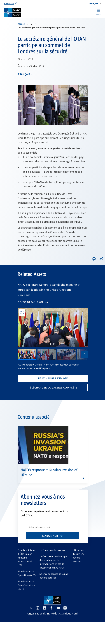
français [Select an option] (24, 74)
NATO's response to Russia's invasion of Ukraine (49, 472)
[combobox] (95, 3)
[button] (95, 3)
